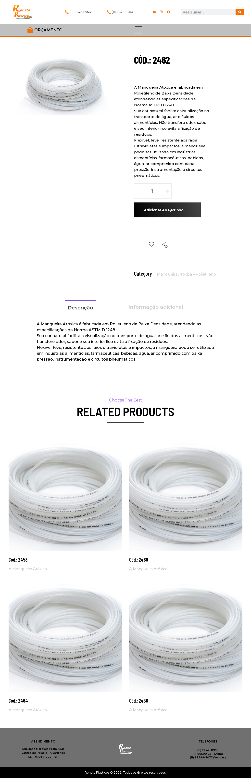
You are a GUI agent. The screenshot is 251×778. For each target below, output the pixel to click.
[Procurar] (240, 12)
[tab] (80, 307)
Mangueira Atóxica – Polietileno (186, 274)
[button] (167, 193)
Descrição (80, 308)
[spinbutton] (155, 191)
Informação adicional (155, 307)
